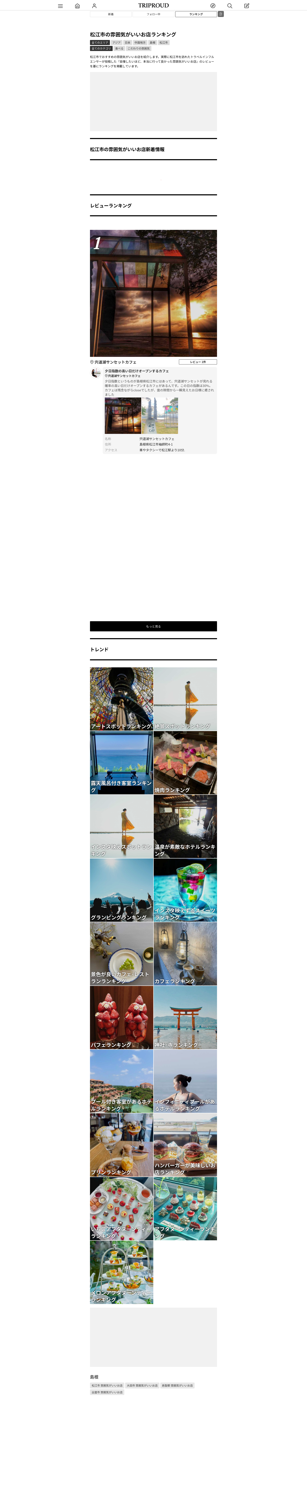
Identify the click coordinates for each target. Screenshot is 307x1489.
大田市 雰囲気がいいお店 (142, 1385)
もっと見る (153, 626)
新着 (111, 14)
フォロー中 (153, 14)
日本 (127, 42)
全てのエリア (100, 42)
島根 (152, 42)
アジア (116, 42)
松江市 (164, 42)
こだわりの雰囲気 (139, 48)
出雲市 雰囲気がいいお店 (107, 1392)
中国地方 (140, 42)
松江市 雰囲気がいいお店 (107, 1385)
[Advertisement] (153, 101)
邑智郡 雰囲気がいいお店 (177, 1385)
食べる (119, 48)
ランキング (196, 14)
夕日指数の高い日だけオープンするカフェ (160, 373)
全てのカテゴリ (101, 48)
